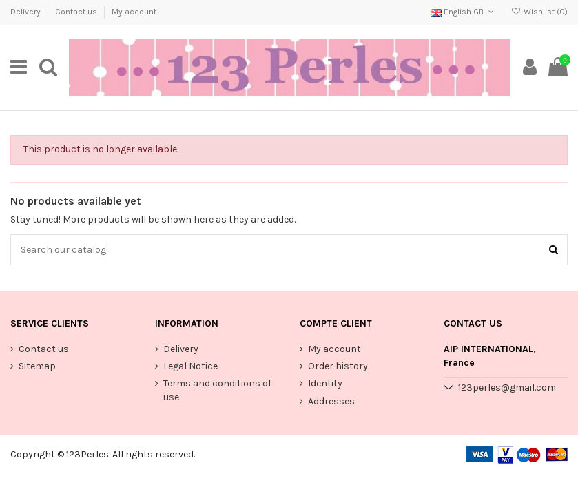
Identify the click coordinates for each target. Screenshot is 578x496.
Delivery (26, 12)
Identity (325, 383)
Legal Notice (190, 366)
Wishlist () (539, 12)
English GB (463, 12)
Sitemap (37, 366)
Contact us (77, 12)
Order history (338, 366)
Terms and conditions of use (217, 390)
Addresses (331, 401)
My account (134, 12)
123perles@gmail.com (507, 387)
